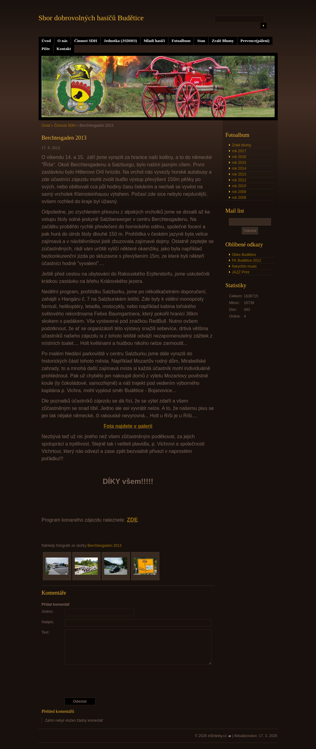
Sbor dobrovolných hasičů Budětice (91, 18)
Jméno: (48, 611)
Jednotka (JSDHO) (120, 40)
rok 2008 (239, 197)
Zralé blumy (241, 145)
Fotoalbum (181, 40)
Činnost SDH (85, 40)
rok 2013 (239, 174)
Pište (46, 48)
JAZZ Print (240, 272)
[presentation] (128, 681)
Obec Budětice (244, 255)
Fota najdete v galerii (128, 426)
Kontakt (64, 48)
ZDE (132, 520)
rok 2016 (239, 157)
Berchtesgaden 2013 (105, 545)
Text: (45, 632)
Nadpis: (48, 622)
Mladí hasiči (154, 40)
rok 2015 (239, 162)
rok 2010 (239, 186)
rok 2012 (239, 180)
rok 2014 (239, 168)
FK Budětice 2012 (246, 260)
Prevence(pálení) (255, 40)
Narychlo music (244, 266)
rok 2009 (239, 192)
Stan (201, 40)
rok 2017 (239, 151)
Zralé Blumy (223, 40)
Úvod (46, 40)
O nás (63, 40)
